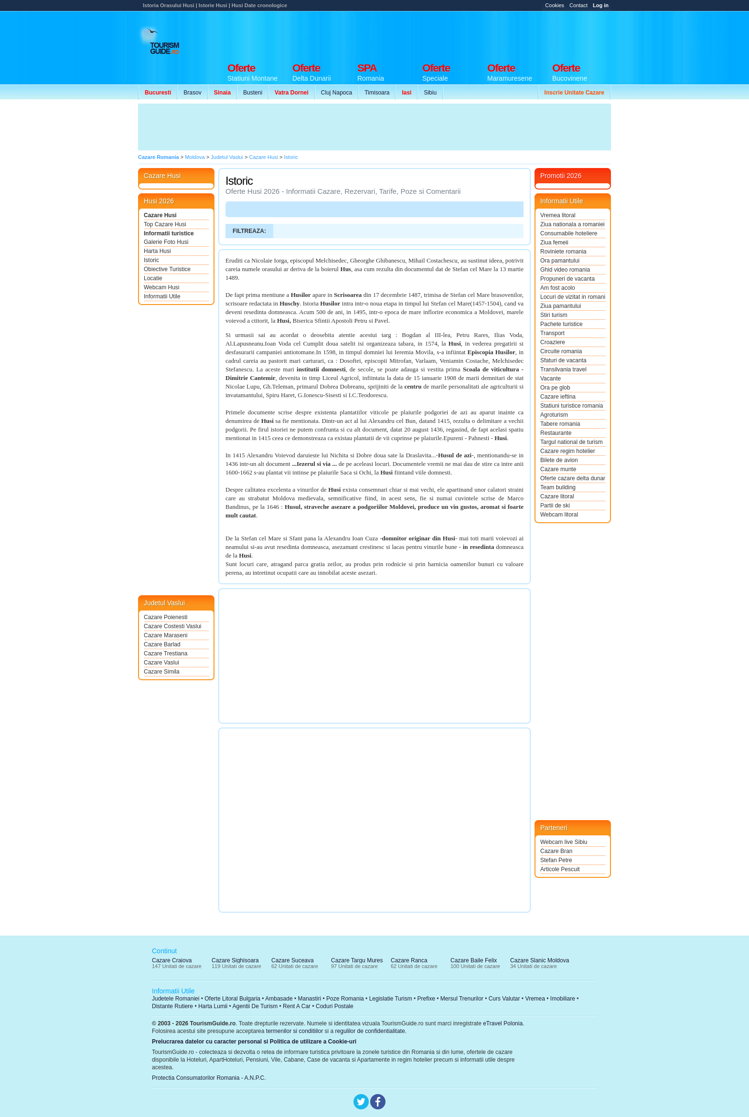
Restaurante (555, 433)
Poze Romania (345, 998)
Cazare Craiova (172, 960)
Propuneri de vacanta (567, 278)
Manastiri (309, 998)
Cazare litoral (557, 496)
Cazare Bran (556, 851)
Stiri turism (553, 315)
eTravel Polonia (503, 1023)
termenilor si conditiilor (294, 1031)
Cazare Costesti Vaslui (173, 626)
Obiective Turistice (167, 269)
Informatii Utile (162, 296)
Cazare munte (558, 469)
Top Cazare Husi (165, 224)
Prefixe (426, 998)
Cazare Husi (160, 215)
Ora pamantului (559, 260)
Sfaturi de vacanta (563, 360)
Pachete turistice (561, 324)
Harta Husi (157, 251)
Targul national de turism (571, 442)
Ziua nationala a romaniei (572, 224)
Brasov (192, 92)
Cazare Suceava (292, 960)
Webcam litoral (559, 514)
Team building (558, 487)
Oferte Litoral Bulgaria (232, 998)
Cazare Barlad (162, 644)
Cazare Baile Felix (473, 960)
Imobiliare (562, 998)
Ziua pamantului (560, 306)
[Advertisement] (437, 34)
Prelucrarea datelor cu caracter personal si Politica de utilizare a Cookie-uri (254, 1041)
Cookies (554, 5)
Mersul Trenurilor (461, 998)
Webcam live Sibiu (563, 842)
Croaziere (552, 342)
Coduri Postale (334, 1006)
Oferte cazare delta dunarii (572, 478)
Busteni (252, 92)
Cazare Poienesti (165, 617)
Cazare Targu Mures (357, 960)
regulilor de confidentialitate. (371, 1031)
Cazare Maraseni (165, 635)
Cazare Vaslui (161, 662)
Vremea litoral (558, 215)
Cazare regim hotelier (567, 451)
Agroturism (554, 414)
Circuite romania (561, 351)
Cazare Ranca (409, 960)
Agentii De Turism (255, 1006)
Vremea (535, 998)
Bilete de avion (559, 460)
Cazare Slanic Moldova (539, 960)
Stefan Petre (556, 860)
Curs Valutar (504, 998)
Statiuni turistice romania (571, 405)
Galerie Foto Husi (166, 242)
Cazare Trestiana (165, 653)
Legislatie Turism (390, 998)
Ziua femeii (554, 242)
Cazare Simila (162, 671)
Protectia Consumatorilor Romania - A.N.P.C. (209, 1078)
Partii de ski (555, 505)
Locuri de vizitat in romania (572, 297)
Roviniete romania (563, 251)
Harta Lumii (212, 1006)
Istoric (151, 260)
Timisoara (376, 92)
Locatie (153, 278)
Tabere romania (560, 424)
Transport (552, 333)
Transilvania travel (563, 369)
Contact (578, 5)
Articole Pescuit (560, 869)
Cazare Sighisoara (235, 960)
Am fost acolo (557, 288)
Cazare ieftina (558, 396)
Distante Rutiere (172, 1006)
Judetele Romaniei (175, 998)
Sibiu (430, 92)
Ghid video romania (565, 269)
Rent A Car (296, 1006)
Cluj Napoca (336, 92)
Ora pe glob (555, 387)
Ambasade (278, 998)
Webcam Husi (161, 287)
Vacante (550, 378)
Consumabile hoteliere (568, 233)
